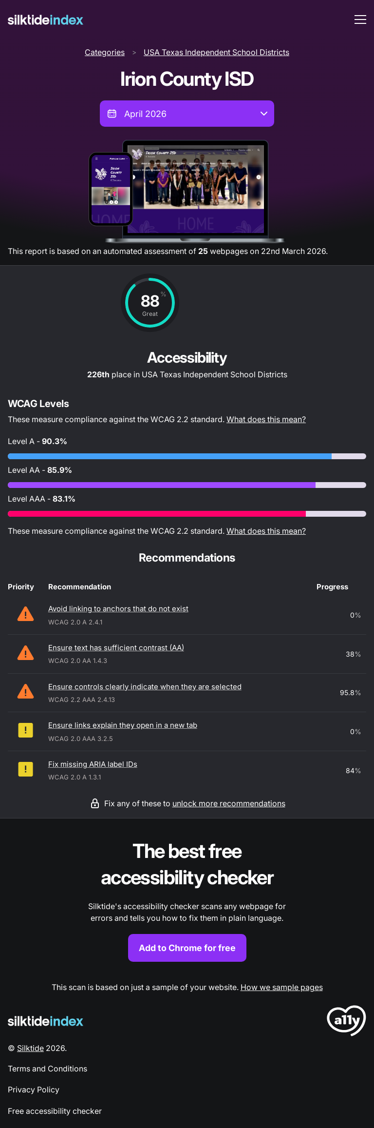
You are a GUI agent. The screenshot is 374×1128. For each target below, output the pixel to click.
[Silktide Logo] (45, 1021)
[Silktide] (45, 20)
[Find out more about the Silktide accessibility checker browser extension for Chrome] (187, 900)
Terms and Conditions (47, 1068)
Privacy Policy (33, 1089)
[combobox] (187, 113)
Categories (105, 52)
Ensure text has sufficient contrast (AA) (116, 647)
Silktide (30, 1048)
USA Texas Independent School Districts (216, 52)
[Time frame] (187, 113)
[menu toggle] (360, 19)
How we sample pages (282, 987)
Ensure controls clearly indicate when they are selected (145, 686)
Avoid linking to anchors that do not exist (118, 608)
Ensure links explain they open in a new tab (122, 725)
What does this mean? (266, 419)
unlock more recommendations (228, 803)
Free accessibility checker (55, 1111)
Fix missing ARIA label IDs (92, 764)
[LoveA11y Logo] (346, 1022)
